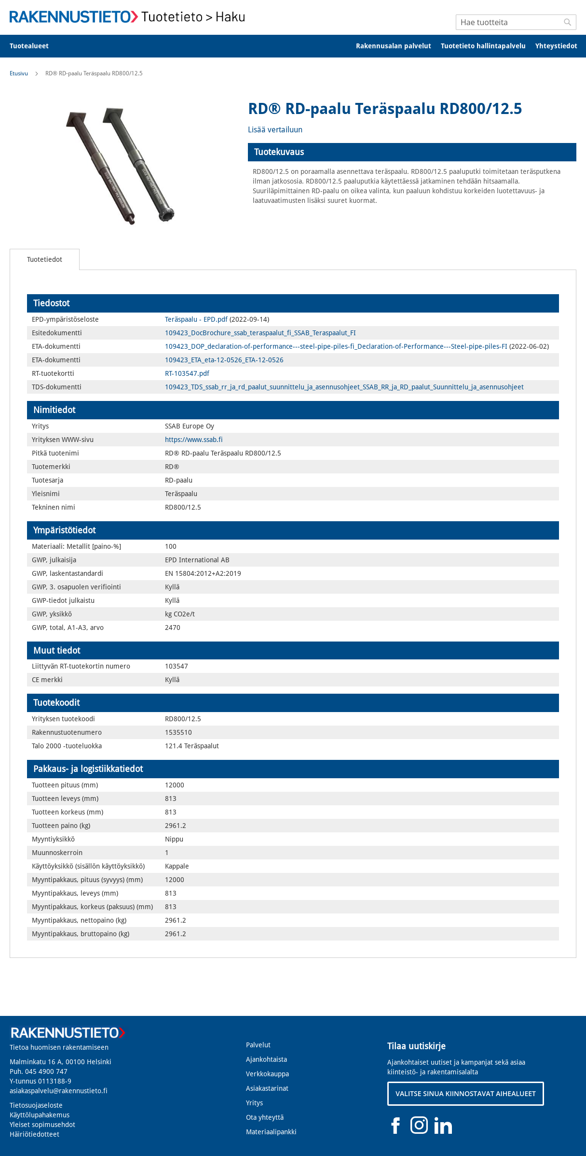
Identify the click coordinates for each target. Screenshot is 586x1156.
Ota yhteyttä (265, 1117)
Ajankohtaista (266, 1059)
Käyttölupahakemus (39, 1115)
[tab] (412, 152)
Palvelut (258, 1045)
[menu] (293, 46)
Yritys (254, 1103)
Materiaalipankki (271, 1132)
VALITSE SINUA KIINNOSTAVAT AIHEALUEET (465, 1093)
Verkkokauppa (267, 1074)
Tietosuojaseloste (36, 1105)
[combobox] (516, 22)
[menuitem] (35, 46)
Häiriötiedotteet (34, 1134)
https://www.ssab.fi (194, 439)
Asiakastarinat (267, 1088)
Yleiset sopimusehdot (42, 1124)
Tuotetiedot (44, 259)
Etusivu (19, 73)
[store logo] (130, 17)
